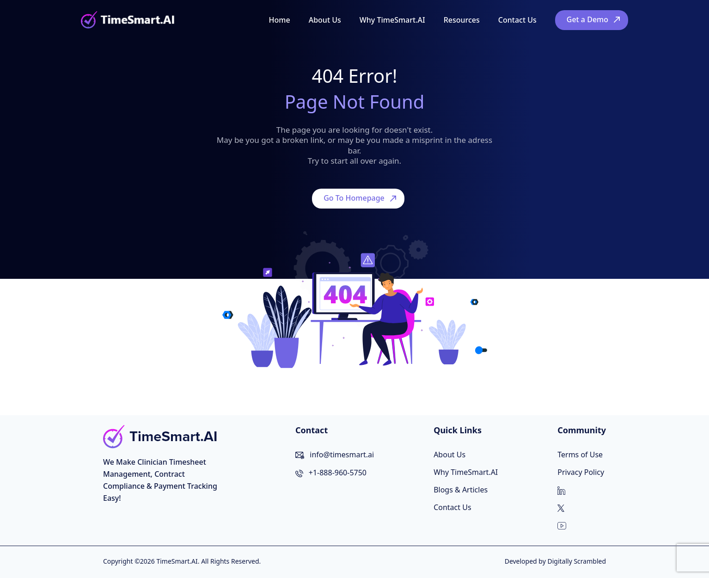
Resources (462, 20)
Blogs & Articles (461, 490)
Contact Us (517, 20)
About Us (325, 20)
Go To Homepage (354, 198)
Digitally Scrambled (576, 561)
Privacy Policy (580, 472)
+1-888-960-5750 (338, 472)
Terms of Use (580, 454)
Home (279, 20)
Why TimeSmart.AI (392, 20)
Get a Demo (587, 19)
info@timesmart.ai (342, 454)
